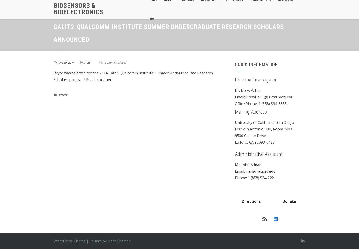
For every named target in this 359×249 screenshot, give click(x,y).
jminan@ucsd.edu (260, 171)
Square (96, 241)
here (110, 79)
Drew (87, 62)
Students (63, 95)
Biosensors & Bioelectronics (78, 9)
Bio (151, 18)
